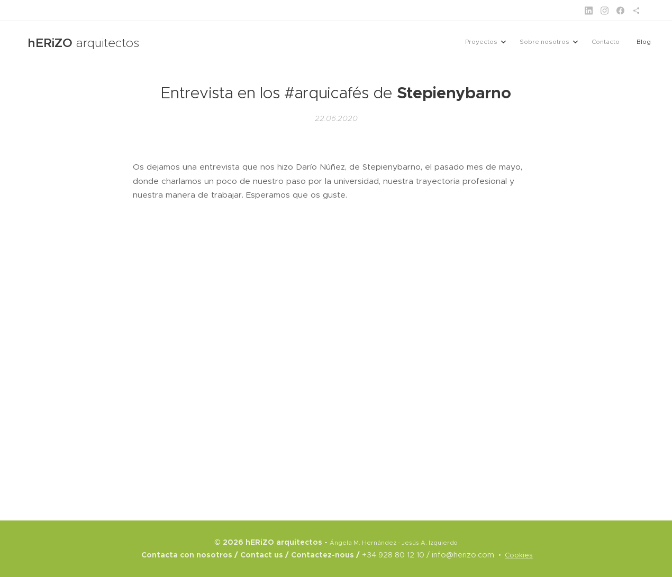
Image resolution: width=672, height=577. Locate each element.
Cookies (519, 555)
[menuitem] (595, 43)
